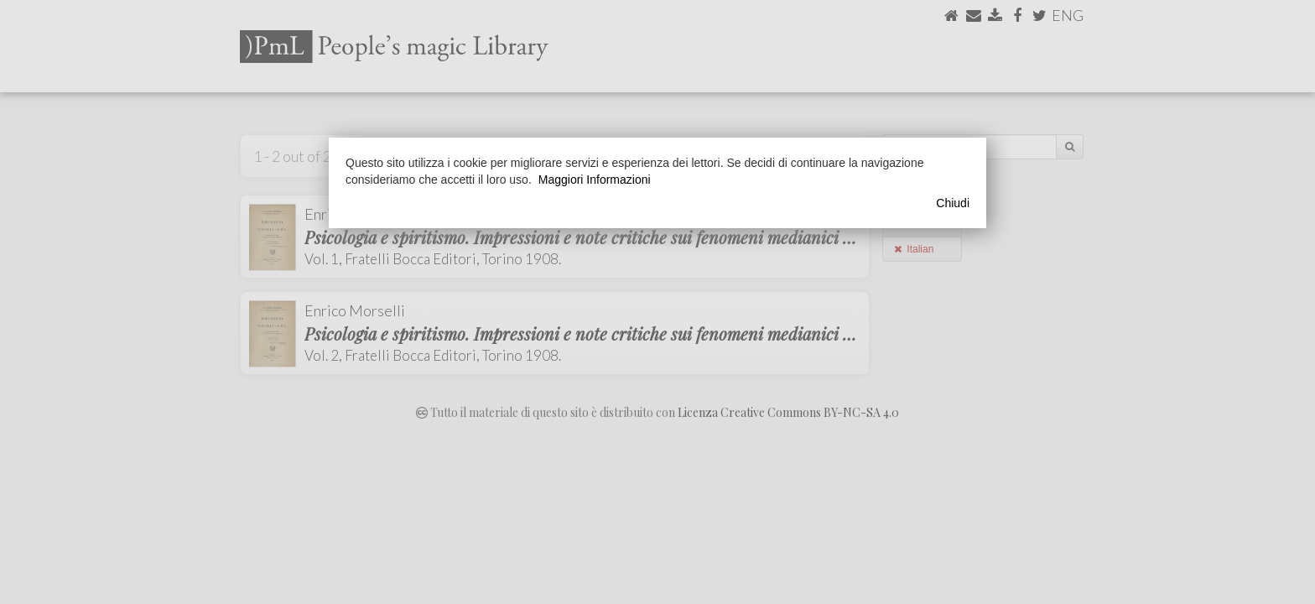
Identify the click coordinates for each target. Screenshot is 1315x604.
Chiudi (952, 203)
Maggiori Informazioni (594, 179)
